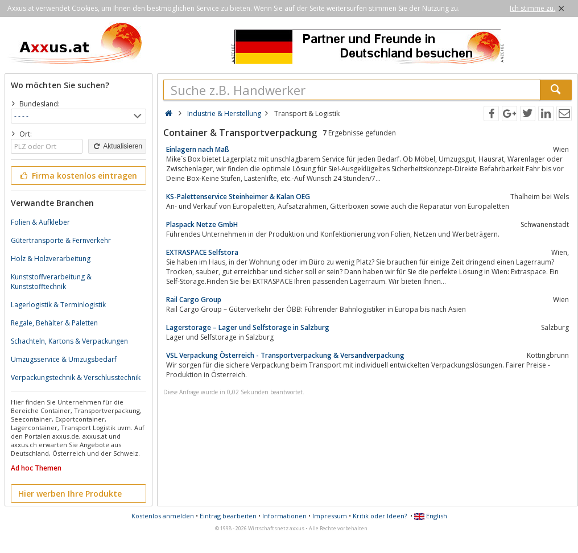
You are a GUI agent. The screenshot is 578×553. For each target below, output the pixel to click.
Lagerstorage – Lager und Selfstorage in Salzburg (247, 327)
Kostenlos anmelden (162, 515)
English (430, 515)
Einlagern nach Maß (197, 149)
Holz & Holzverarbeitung (50, 258)
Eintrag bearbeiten (228, 515)
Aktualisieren (117, 146)
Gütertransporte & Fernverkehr (61, 240)
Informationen (284, 515)
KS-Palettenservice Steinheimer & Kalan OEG (238, 196)
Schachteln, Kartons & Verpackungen (69, 341)
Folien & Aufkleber (40, 222)
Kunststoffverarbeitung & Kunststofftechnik (51, 281)
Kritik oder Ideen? (380, 515)
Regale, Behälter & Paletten (54, 323)
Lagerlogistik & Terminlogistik (58, 304)
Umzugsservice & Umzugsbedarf (64, 359)
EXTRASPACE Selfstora (202, 252)
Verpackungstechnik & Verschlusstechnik (76, 377)
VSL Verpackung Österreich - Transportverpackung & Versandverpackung (285, 355)
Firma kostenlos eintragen (77, 175)
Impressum (329, 515)
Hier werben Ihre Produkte (70, 493)
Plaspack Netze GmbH (202, 224)
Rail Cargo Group (193, 299)
